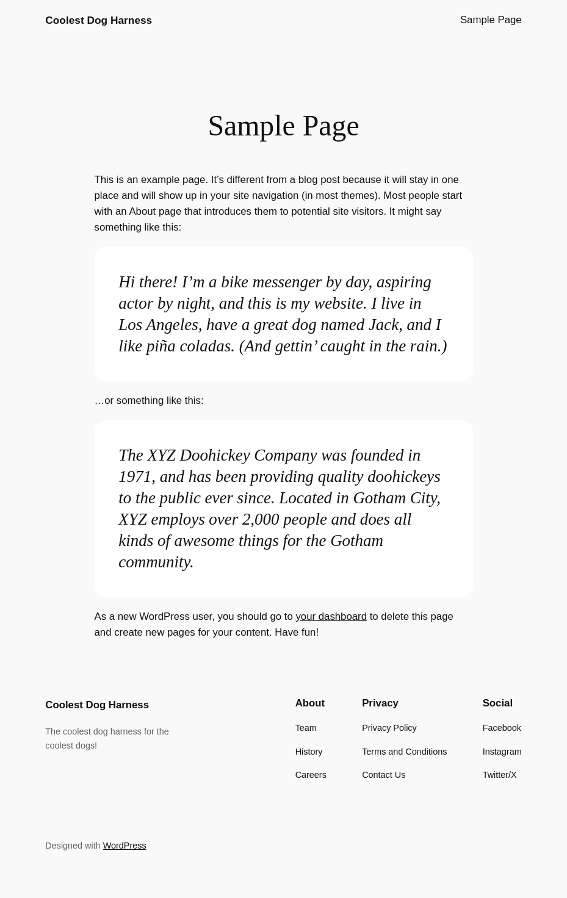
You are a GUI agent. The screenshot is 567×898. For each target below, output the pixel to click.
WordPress (124, 845)
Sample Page (491, 20)
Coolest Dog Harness (98, 20)
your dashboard (331, 616)
